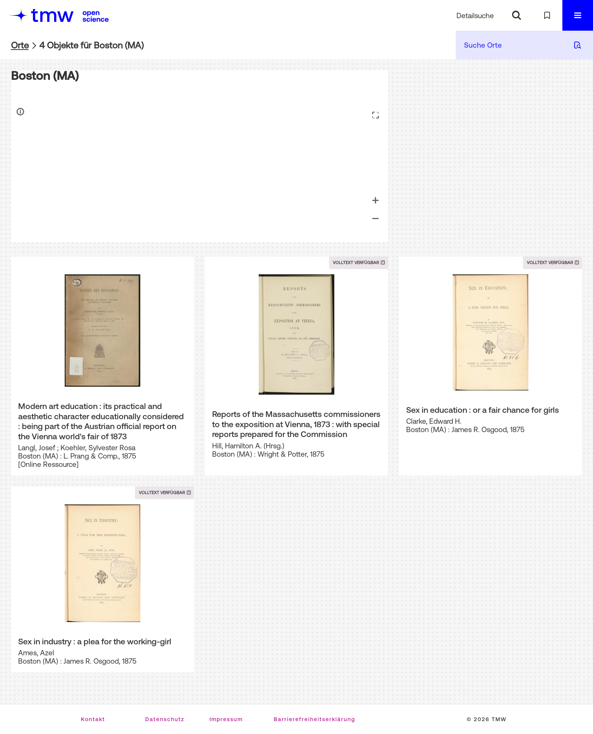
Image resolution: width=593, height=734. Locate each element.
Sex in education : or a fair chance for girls (482, 409)
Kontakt (93, 719)
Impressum (226, 719)
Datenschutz (165, 719)
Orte (20, 45)
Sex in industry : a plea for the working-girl (94, 641)
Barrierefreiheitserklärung (314, 719)
